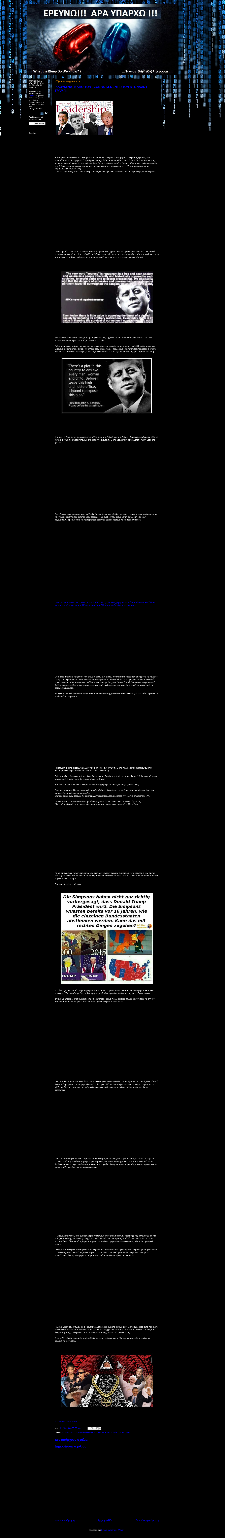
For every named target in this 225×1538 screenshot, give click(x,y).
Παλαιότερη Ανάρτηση (147, 1520)
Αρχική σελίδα (105, 1520)
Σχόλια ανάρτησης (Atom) (112, 1530)
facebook (32, 96)
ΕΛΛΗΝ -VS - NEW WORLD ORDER (79, 1432)
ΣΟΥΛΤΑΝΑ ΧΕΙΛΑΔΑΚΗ (66, 1421)
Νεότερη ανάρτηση (65, 1520)
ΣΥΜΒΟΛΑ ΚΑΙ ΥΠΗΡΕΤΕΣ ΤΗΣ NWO (114, 1432)
